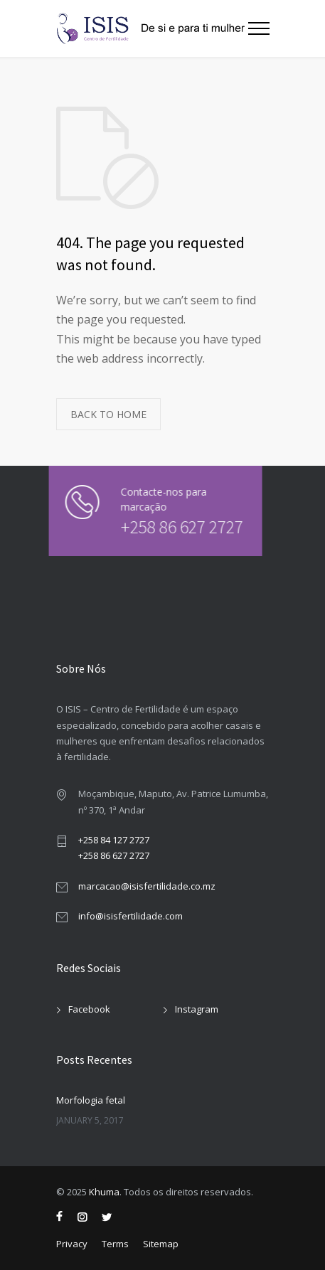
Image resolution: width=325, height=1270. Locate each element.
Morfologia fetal (90, 1100)
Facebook (89, 1009)
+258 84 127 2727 (113, 839)
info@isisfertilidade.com (130, 915)
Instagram (196, 1009)
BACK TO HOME (108, 414)
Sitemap (161, 1243)
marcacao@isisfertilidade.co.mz (146, 886)
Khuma (104, 1191)
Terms (115, 1243)
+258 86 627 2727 (171, 526)
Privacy (71, 1243)
